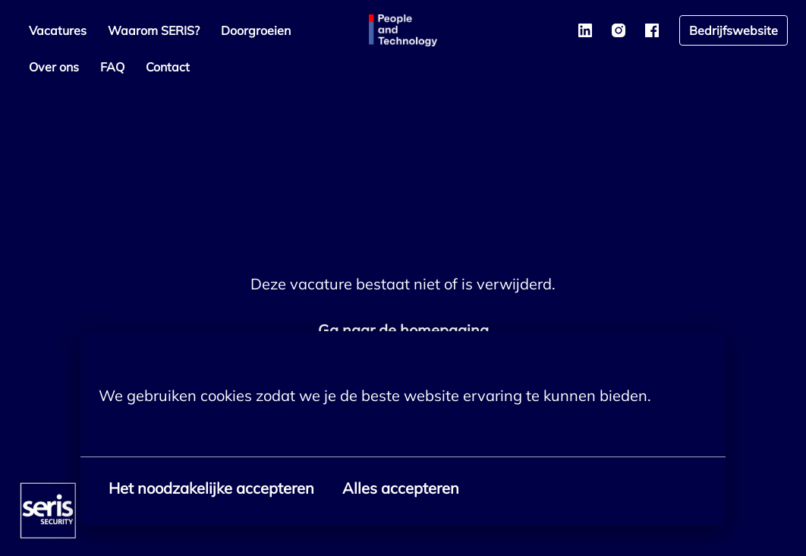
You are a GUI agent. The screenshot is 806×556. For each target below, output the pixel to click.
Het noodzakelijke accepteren (211, 488)
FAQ (112, 66)
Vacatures (58, 30)
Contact (168, 66)
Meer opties (148, 429)
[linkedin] (585, 30)
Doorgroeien (256, 30)
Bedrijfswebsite (733, 30)
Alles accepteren (400, 488)
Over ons (54, 66)
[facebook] (652, 30)
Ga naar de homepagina (403, 330)
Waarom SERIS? (154, 30)
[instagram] (618, 30)
